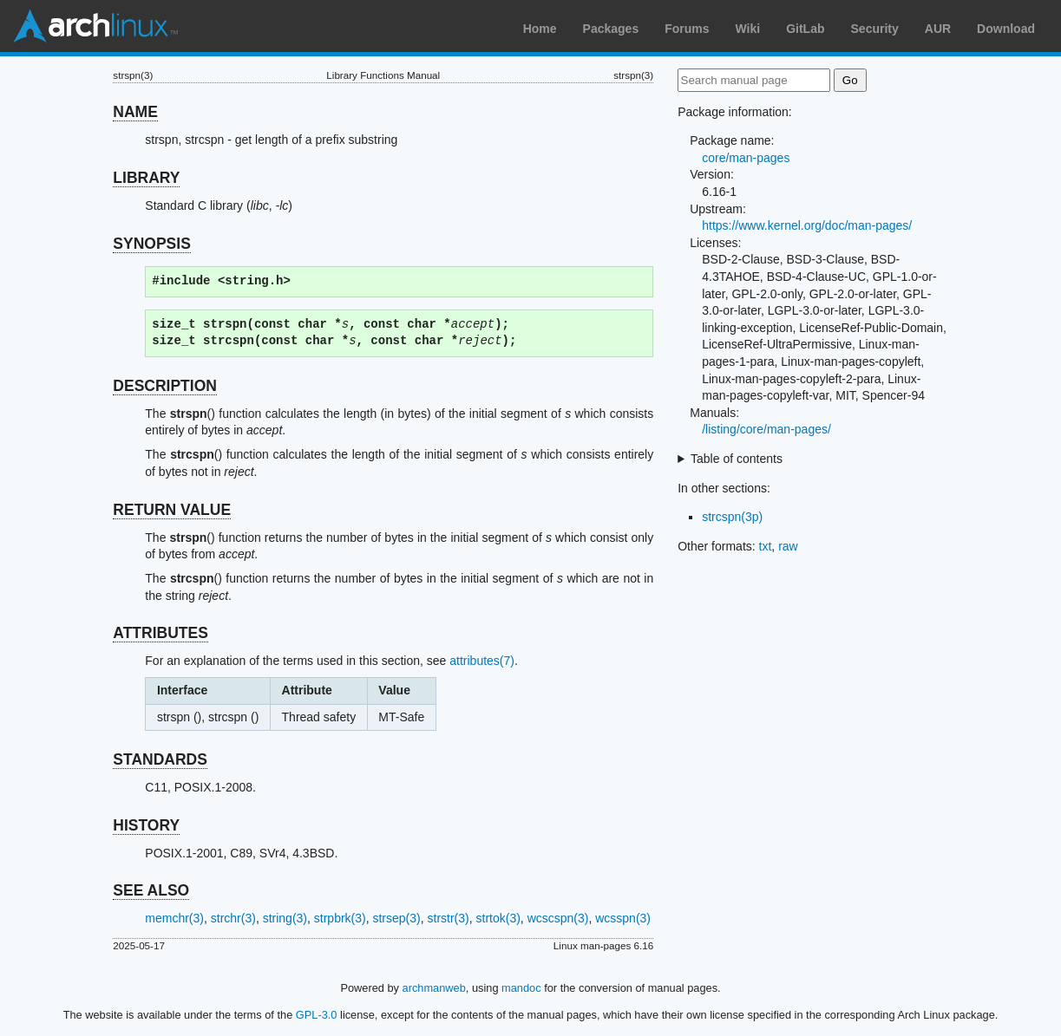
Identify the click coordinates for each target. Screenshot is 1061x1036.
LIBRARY (146, 177)
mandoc (521, 987)
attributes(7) (481, 661)
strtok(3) (498, 918)
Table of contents (737, 459)
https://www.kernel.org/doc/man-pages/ (807, 225)
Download (1006, 29)
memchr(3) (174, 918)
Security (875, 29)
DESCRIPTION (165, 385)
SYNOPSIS (151, 243)
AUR (938, 29)
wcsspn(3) (623, 918)
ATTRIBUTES (160, 633)
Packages (611, 29)
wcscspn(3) (558, 918)
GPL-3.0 (316, 1014)
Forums (687, 29)
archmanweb (434, 987)
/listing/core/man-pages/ (766, 429)
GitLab (805, 29)
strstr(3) (448, 918)
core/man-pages (745, 158)
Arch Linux (95, 26)
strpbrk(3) (340, 918)
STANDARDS (160, 759)
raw (788, 546)
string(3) (285, 918)
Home (540, 29)
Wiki (748, 29)
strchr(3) (233, 918)
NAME (135, 112)
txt (765, 546)
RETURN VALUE (172, 509)
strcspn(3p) (732, 517)
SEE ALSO (151, 890)
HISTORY (146, 825)
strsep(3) (396, 918)
